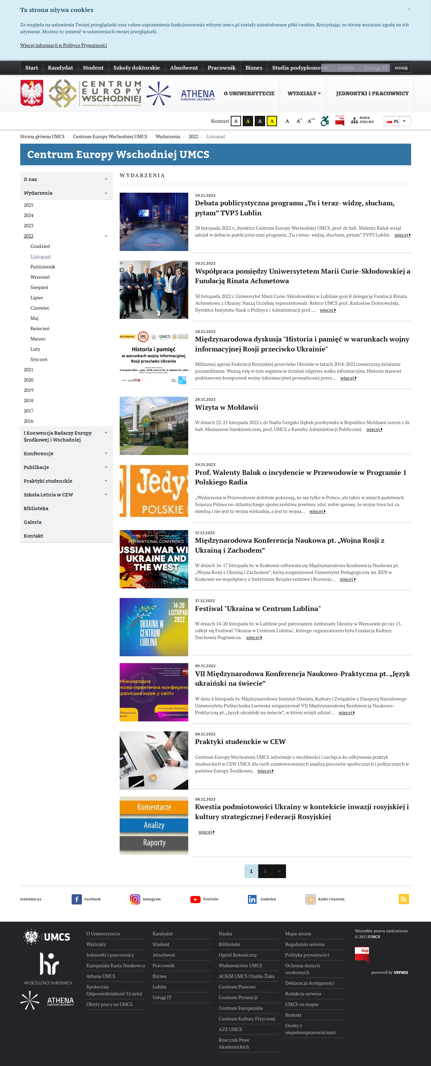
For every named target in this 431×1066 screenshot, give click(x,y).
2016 (28, 421)
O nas (30, 179)
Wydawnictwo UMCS (240, 965)
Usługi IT (376, 67)
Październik (43, 267)
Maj (34, 318)
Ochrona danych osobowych (302, 968)
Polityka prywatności (307, 955)
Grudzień (40, 246)
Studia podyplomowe (300, 67)
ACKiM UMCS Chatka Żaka (247, 976)
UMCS (374, 936)
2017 (28, 411)
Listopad (40, 256)
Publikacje (36, 467)
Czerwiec (40, 308)
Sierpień (39, 287)
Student (93, 67)
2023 (28, 226)
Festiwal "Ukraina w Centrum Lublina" (258, 608)
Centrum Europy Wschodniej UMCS (118, 154)
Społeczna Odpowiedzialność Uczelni (114, 990)
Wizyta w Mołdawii (227, 407)
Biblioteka (36, 508)
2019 (28, 390)
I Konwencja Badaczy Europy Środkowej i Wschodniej (58, 436)
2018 (28, 400)
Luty (35, 349)
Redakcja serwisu (303, 994)
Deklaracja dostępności (309, 983)
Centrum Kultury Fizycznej (247, 1019)
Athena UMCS (101, 976)
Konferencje (38, 453)
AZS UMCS (230, 1029)
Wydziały (304, 93)
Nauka (225, 934)
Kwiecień (40, 328)
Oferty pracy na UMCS (109, 1004)
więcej (403, 235)
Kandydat (60, 67)
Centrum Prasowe (237, 987)
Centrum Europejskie (241, 1008)
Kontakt (33, 535)
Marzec (38, 339)
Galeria (32, 522)
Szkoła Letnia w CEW (48, 494)
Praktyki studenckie (48, 480)
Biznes (254, 67)
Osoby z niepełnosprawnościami (310, 1028)
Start (31, 67)
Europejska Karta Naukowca (115, 965)
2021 (28, 370)
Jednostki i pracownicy (372, 93)
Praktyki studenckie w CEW (240, 741)
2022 (28, 236)
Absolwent (184, 67)
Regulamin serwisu (305, 944)
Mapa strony (362, 120)
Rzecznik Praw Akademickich (234, 1043)
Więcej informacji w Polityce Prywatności (63, 45)
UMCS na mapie (302, 1004)
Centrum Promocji (238, 997)
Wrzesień (40, 277)
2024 (28, 215)
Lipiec (37, 298)
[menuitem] (248, 93)
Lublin (346, 67)
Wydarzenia (38, 192)
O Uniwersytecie (249, 93)
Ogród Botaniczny (238, 955)
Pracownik (222, 67)
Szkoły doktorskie (136, 67)
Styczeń (39, 359)
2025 (28, 205)
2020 (28, 380)
